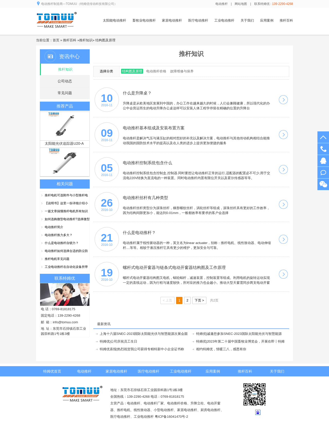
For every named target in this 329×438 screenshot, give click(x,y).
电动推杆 (221, 4)
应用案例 (266, 20)
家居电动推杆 (172, 20)
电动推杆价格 (156, 71)
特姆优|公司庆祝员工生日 (118, 341)
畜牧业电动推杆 (144, 20)
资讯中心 (69, 56)
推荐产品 (65, 106)
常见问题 (65, 93)
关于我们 (247, 20)
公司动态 (65, 81)
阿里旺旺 (323, 172)
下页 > (199, 300)
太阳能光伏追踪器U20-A (64, 144)
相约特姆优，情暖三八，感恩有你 (221, 349)
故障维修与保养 (182, 71)
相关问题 (65, 184)
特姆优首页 (52, 371)
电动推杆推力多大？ (58, 235)
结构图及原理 (105, 40)
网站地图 (241, 4)
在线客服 (323, 161)
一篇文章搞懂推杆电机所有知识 (66, 211)
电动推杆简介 (54, 227)
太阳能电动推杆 (114, 20)
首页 (56, 40)
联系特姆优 (64, 278)
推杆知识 (86, 40)
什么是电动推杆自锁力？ (62, 243)
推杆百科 (286, 20)
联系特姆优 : (273, 4)
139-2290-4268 (323, 149)
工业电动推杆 (224, 20)
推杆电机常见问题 (57, 259)
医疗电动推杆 (198, 20)
